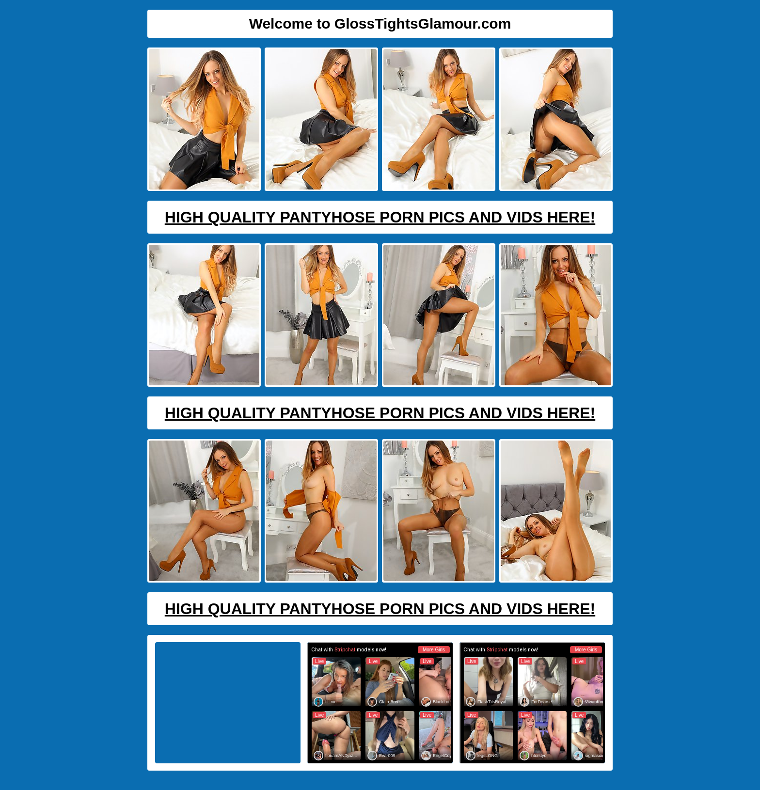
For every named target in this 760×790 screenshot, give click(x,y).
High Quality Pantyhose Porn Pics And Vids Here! (380, 217)
